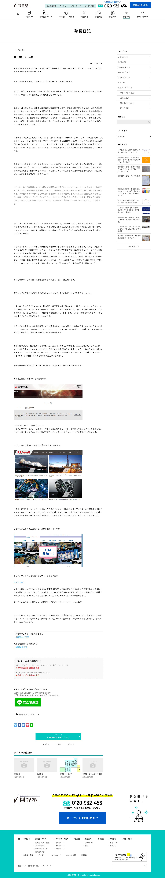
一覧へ (58, 744)
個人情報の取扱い (34, 866)
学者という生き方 (66, 774)
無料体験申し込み (140, 5)
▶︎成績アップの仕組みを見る (27, 675)
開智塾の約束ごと (41, 849)
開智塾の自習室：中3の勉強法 (129, 176)
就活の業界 (30, 714)
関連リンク (22, 866)
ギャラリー (64, 6)
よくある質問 (89, 6)
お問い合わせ (142, 17)
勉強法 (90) (122, 62)
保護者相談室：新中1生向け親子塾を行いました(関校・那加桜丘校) (129, 229)
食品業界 (40, 774)
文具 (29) (121, 83)
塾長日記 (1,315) (124, 72)
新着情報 (126, 17)
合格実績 (112, 17)
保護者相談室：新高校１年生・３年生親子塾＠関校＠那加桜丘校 (129, 220)
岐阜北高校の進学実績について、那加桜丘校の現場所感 (128, 202)
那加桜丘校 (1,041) (127, 103)
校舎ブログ (113, 843)
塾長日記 (22, 714)
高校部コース (60, 849)
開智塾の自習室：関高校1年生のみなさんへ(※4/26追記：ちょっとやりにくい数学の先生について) (129, 192)
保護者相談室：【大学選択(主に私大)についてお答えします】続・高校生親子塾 (129, 210)
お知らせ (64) (123, 57)
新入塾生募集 (51, 6)
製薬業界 (17, 774)
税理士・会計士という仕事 (92, 774)
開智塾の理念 (39, 852)
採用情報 (84, 855)
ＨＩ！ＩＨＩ (19, 582)
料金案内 (84, 17)
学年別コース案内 (66, 17)
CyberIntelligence (93, 875)
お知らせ (29, 17)
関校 (86, 846)
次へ (70, 744)
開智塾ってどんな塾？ (42, 843)
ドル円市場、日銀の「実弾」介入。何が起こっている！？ (129, 151)
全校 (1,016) (124, 98)
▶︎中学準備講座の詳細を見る (27, 668)
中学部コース (60, 846)
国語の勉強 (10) (124, 67)
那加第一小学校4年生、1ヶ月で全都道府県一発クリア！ (129, 237)
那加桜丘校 (89, 843)
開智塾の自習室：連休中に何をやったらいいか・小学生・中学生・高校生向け (129, 169)
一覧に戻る (21, 50)
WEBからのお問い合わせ (82, 818)
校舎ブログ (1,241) (125, 88)
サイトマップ (47, 866)
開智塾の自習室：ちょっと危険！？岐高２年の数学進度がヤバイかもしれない (129, 160)
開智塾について (46, 17)
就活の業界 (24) (124, 77)
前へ (47, 744)
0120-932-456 (87, 802)
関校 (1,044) (124, 108)
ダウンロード (76, 6)
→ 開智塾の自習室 (21, 637)
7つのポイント (40, 846)
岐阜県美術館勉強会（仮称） (58, 738)
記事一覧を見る (134, 246)
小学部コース (60, 843)
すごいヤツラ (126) (127, 93)
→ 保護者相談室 (20, 647)
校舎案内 (98, 17)
